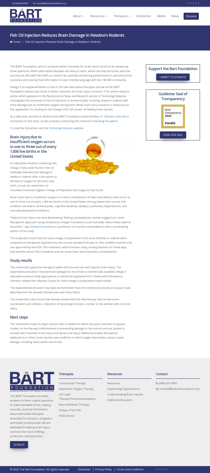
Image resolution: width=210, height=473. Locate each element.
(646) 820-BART (20, 3)
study (23, 185)
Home (15, 42)
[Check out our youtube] (196, 3)
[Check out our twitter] (190, 3)
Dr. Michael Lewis (110, 116)
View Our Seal (173, 135)
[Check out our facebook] (188, 3)
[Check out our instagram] (198, 3)
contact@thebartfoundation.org (50, 3)
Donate (19, 445)
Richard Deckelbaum (43, 226)
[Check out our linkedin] (193, 3)
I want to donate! (173, 77)
